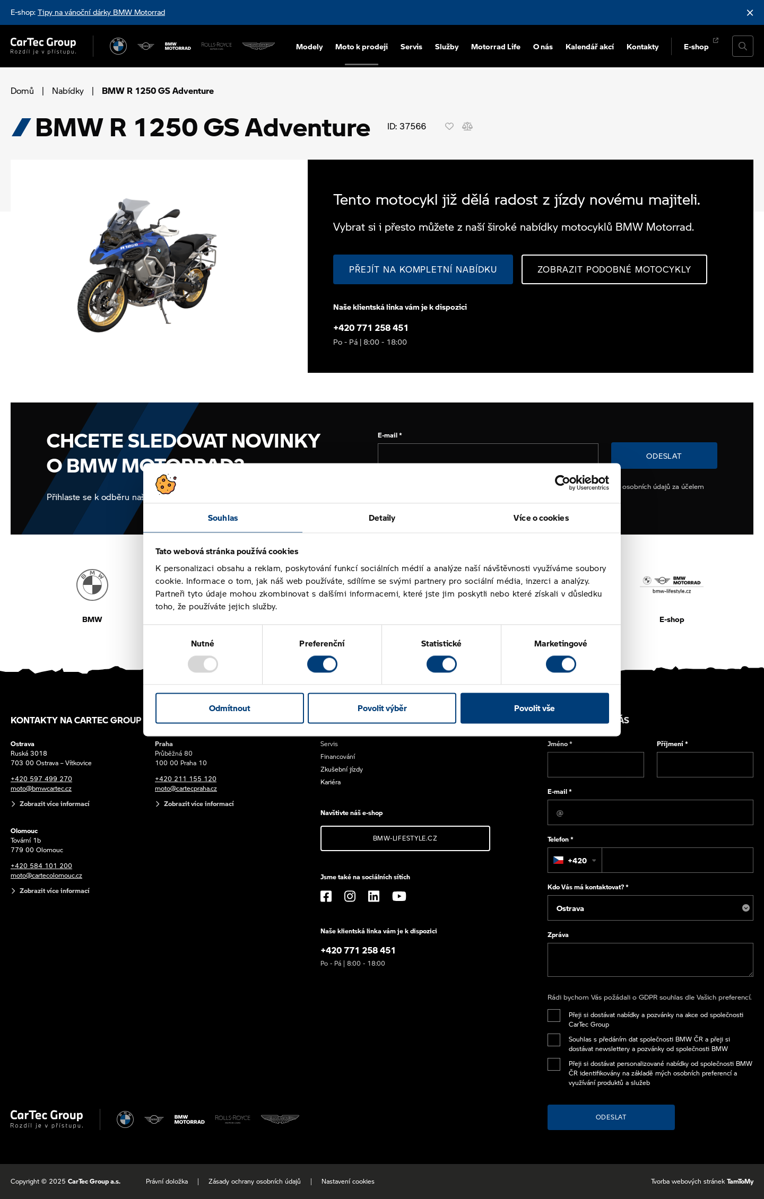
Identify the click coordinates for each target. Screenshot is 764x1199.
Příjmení (672, 743)
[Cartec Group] (43, 46)
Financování (337, 756)
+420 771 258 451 (371, 327)
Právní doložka (167, 1181)
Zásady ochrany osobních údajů (255, 1181)
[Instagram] (349, 896)
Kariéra (330, 781)
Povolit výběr (382, 708)
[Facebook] (326, 896)
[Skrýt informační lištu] (750, 12)
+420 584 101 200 (41, 865)
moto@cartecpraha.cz (186, 788)
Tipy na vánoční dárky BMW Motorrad (101, 11)
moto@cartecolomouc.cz (46, 875)
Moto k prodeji (361, 46)
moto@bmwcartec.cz (41, 788)
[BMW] (118, 46)
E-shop (696, 46)
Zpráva (558, 934)
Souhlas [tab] (223, 517)
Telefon (561, 839)
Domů (22, 90)
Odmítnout (229, 708)
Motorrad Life (495, 46)
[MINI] (145, 46)
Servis (411, 46)
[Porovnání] (467, 126)
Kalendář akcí (590, 46)
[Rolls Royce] (217, 46)
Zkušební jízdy (341, 769)
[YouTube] (399, 896)
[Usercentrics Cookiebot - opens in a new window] (562, 483)
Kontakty (642, 46)
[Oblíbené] (449, 126)
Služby (446, 46)
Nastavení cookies (348, 1181)
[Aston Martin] (258, 46)
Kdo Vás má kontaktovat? (588, 886)
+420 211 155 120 (185, 778)
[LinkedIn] (373, 896)
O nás (543, 46)
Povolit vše (534, 708)
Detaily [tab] (382, 517)
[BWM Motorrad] (178, 46)
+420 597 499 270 (41, 778)
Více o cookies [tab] (541, 517)
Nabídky (68, 90)
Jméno (560, 743)
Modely (309, 46)
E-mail (390, 435)
